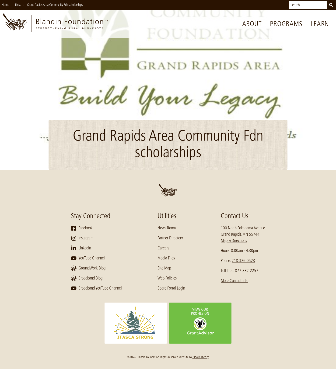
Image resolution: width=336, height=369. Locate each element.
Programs (286, 24)
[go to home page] (55, 24)
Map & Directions (234, 240)
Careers (163, 248)
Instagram (82, 238)
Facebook (82, 228)
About (252, 24)
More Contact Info (234, 280)
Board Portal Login (171, 288)
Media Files (166, 258)
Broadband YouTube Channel (96, 288)
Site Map (164, 268)
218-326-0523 (243, 260)
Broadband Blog (86, 278)
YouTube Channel (88, 258)
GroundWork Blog (88, 268)
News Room (167, 228)
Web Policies (167, 278)
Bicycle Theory (200, 357)
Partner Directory (170, 238)
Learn (320, 24)
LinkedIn (81, 248)
